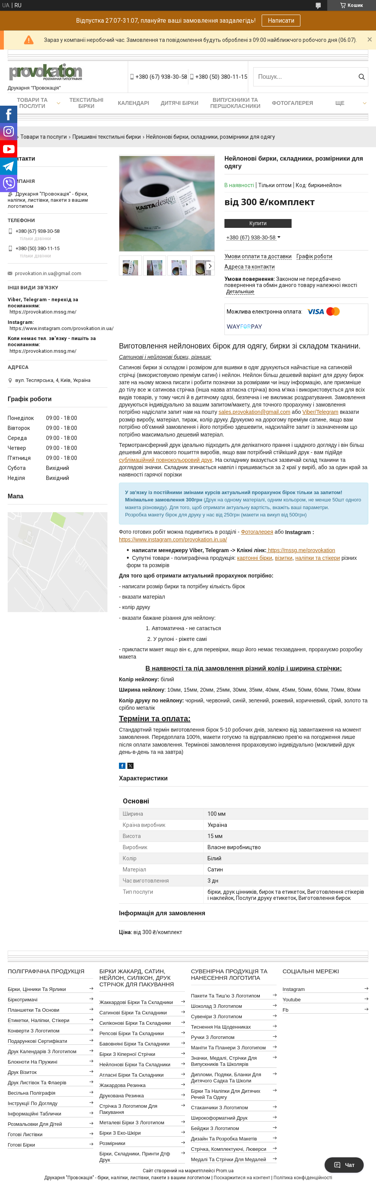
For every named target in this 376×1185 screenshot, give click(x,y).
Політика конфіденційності (303, 1177)
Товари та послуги (32, 103)
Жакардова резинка (122, 1085)
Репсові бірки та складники (131, 1033)
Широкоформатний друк (219, 1118)
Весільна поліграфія (31, 1093)
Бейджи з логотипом (215, 1128)
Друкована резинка (121, 1096)
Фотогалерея (292, 103)
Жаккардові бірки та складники (136, 1002)
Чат (344, 1165)
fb (286, 1010)
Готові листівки (25, 1134)
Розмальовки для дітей (35, 1124)
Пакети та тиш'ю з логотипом (225, 996)
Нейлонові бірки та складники (134, 1064)
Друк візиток (22, 1072)
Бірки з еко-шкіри (120, 1133)
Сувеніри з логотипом (216, 1016)
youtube (292, 999)
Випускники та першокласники (235, 103)
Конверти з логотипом (33, 1031)
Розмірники (112, 1143)
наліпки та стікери (317, 558)
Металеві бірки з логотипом (131, 1122)
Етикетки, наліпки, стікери (38, 1020)
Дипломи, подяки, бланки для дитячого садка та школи (226, 1078)
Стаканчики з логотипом (219, 1107)
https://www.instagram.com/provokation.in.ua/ (173, 539)
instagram (294, 989)
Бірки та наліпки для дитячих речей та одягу (226, 1094)
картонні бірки (254, 558)
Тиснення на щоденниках (221, 1027)
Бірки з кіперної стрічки (127, 1054)
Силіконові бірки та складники (135, 1023)
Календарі (133, 103)
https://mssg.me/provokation (301, 550)
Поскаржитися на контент (242, 1177)
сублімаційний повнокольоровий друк (165, 460)
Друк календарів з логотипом (42, 1051)
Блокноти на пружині (32, 1062)
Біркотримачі (22, 999)
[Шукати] (361, 76)
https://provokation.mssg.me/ (43, 312)
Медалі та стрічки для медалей (228, 1159)
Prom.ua (225, 1170)
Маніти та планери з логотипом (228, 1048)
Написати (281, 20)
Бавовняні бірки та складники (134, 1044)
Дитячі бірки (179, 103)
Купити (258, 223)
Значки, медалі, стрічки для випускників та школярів (224, 1061)
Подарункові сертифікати (37, 1041)
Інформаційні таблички (34, 1114)
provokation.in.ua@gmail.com (48, 273)
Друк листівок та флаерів (37, 1082)
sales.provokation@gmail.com (254, 412)
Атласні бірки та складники (131, 1075)
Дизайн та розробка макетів (224, 1139)
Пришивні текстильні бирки (107, 137)
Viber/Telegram (320, 412)
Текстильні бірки (86, 103)
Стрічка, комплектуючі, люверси (228, 1149)
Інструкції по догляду (33, 1103)
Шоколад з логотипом (216, 1006)
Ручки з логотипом (213, 1037)
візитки (283, 558)
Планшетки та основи (33, 1010)
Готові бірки (21, 1145)
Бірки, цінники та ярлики (37, 989)
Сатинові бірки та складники (133, 1013)
